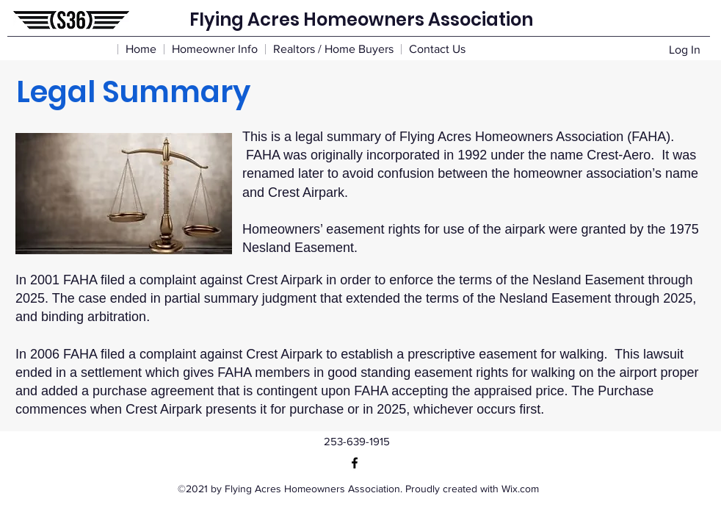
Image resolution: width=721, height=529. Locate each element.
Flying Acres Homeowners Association (361, 19)
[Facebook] (354, 463)
